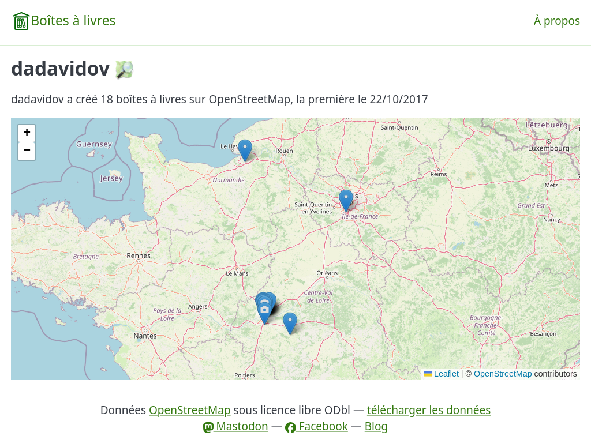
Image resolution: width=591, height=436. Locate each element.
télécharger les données (429, 410)
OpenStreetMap (503, 373)
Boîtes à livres (73, 20)
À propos (557, 20)
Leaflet (441, 373)
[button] (346, 201)
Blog (376, 426)
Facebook (316, 426)
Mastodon (235, 426)
